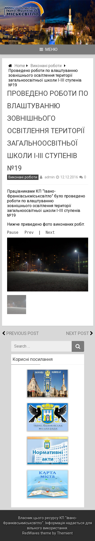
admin (50, 177)
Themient (65, 533)
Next (50, 232)
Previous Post (22, 333)
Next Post (77, 333)
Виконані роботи (46, 65)
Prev (29, 232)
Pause (12, 232)
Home (19, 65)
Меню (49, 49)
